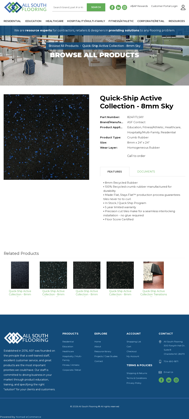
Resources (177, 21)
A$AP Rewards (139, 6)
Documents (146, 171)
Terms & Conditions (137, 378)
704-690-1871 (171, 361)
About (97, 346)
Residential (12, 21)
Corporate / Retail (71, 370)
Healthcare (55, 21)
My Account (133, 356)
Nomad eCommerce (28, 416)
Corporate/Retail (150, 21)
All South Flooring (17, 13)
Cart (129, 346)
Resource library (102, 351)
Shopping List (134, 341)
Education (33, 21)
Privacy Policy (134, 383)
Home (97, 341)
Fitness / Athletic (71, 365)
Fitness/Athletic (121, 21)
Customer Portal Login (164, 6)
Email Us (168, 372)
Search (96, 7)
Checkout (132, 351)
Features (114, 171)
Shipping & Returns (137, 373)
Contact (98, 361)
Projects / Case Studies (105, 356)
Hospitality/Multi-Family (86, 21)
